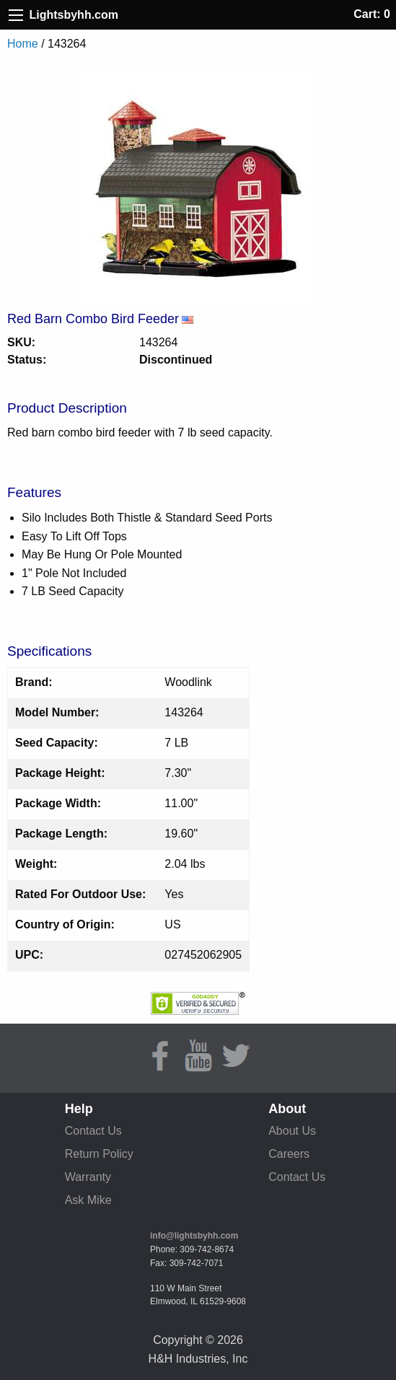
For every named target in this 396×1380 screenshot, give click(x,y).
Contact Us (93, 1131)
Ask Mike (88, 1200)
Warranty (88, 1177)
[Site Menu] (16, 15)
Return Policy (99, 1154)
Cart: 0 (371, 14)
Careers (288, 1154)
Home (22, 44)
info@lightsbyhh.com (194, 1236)
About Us (292, 1131)
